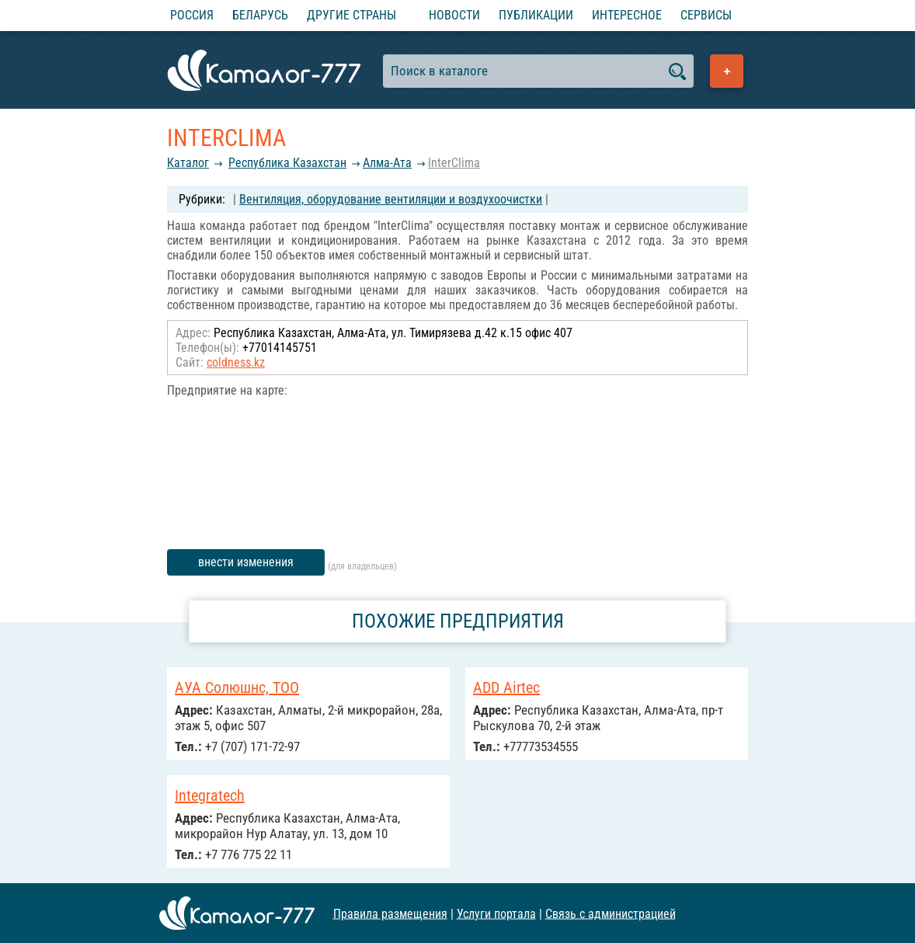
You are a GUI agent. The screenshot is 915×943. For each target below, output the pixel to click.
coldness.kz (236, 362)
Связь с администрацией (610, 913)
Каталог (188, 162)
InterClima (454, 162)
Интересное (627, 15)
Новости (454, 15)
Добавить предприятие (726, 71)
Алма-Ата (387, 162)
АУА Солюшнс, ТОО (237, 687)
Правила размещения (390, 913)
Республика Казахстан (287, 162)
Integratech (210, 795)
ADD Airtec (506, 687)
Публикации (536, 15)
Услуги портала (496, 913)
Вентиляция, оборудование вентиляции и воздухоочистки (390, 199)
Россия (192, 15)
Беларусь (260, 15)
